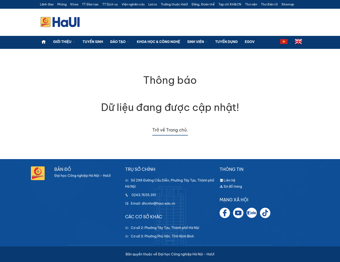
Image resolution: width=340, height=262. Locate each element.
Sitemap (287, 4)
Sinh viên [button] (197, 42)
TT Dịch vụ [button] (110, 4)
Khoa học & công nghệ (158, 42)
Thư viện (251, 4)
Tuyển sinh (93, 42)
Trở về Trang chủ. (170, 130)
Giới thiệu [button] (64, 42)
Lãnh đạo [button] (47, 4)
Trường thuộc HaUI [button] (174, 4)
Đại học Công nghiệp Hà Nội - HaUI (186, 254)
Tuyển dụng (226, 42)
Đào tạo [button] (120, 42)
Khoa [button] (74, 4)
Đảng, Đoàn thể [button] (203, 4)
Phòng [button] (62, 4)
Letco (152, 4)
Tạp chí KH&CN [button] (229, 4)
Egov (250, 42)
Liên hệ (227, 180)
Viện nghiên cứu (133, 4)
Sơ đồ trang (231, 186)
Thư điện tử (269, 4)
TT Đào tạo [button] (90, 4)
